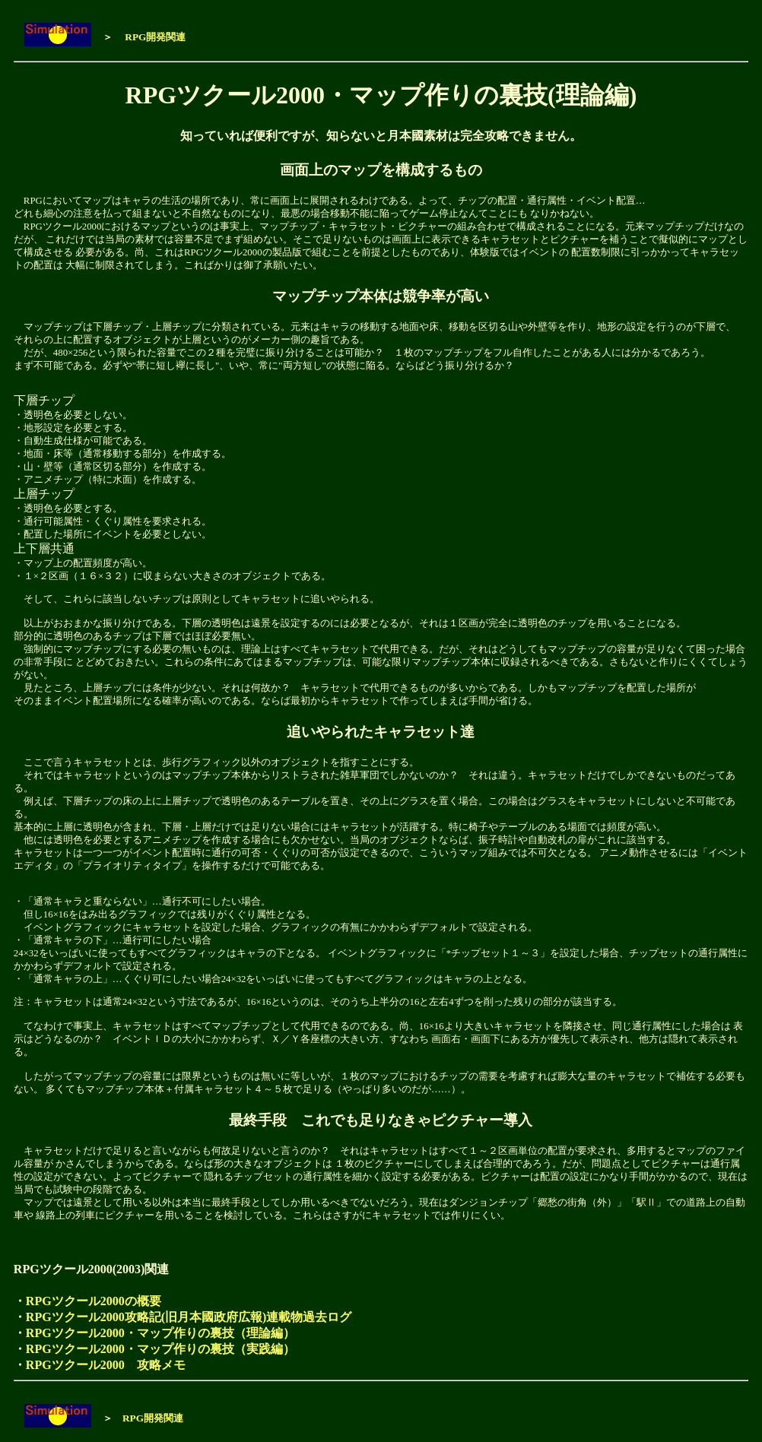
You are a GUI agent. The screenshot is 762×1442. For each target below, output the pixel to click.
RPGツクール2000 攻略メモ (106, 1364)
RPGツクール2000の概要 (93, 1301)
